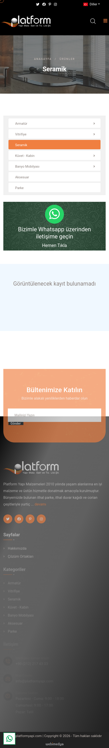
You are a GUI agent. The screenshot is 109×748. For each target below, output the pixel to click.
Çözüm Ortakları (20, 558)
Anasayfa (43, 59)
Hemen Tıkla (54, 245)
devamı (40, 506)
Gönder (15, 425)
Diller (89, 4)
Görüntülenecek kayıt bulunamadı (54, 283)
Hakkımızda (17, 550)
